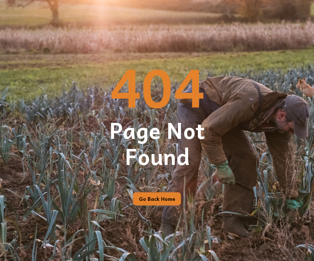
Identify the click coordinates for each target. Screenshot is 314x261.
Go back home (157, 199)
